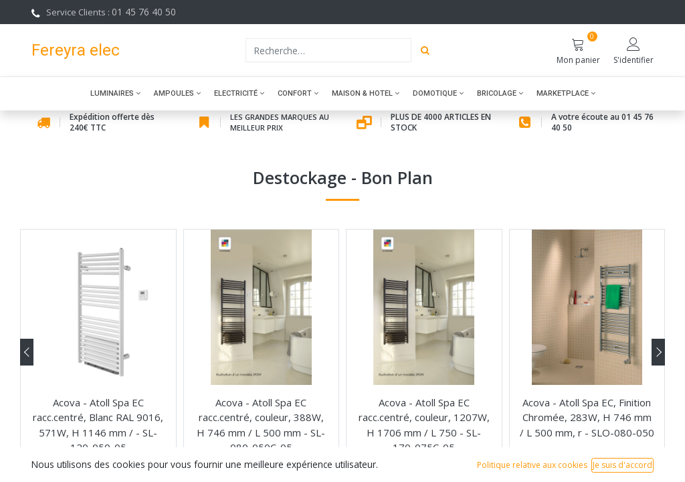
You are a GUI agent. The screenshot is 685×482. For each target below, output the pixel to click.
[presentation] (26, 352)
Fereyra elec (75, 50)
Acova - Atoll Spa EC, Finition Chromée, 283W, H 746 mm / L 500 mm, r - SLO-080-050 (587, 417)
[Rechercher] (425, 50)
